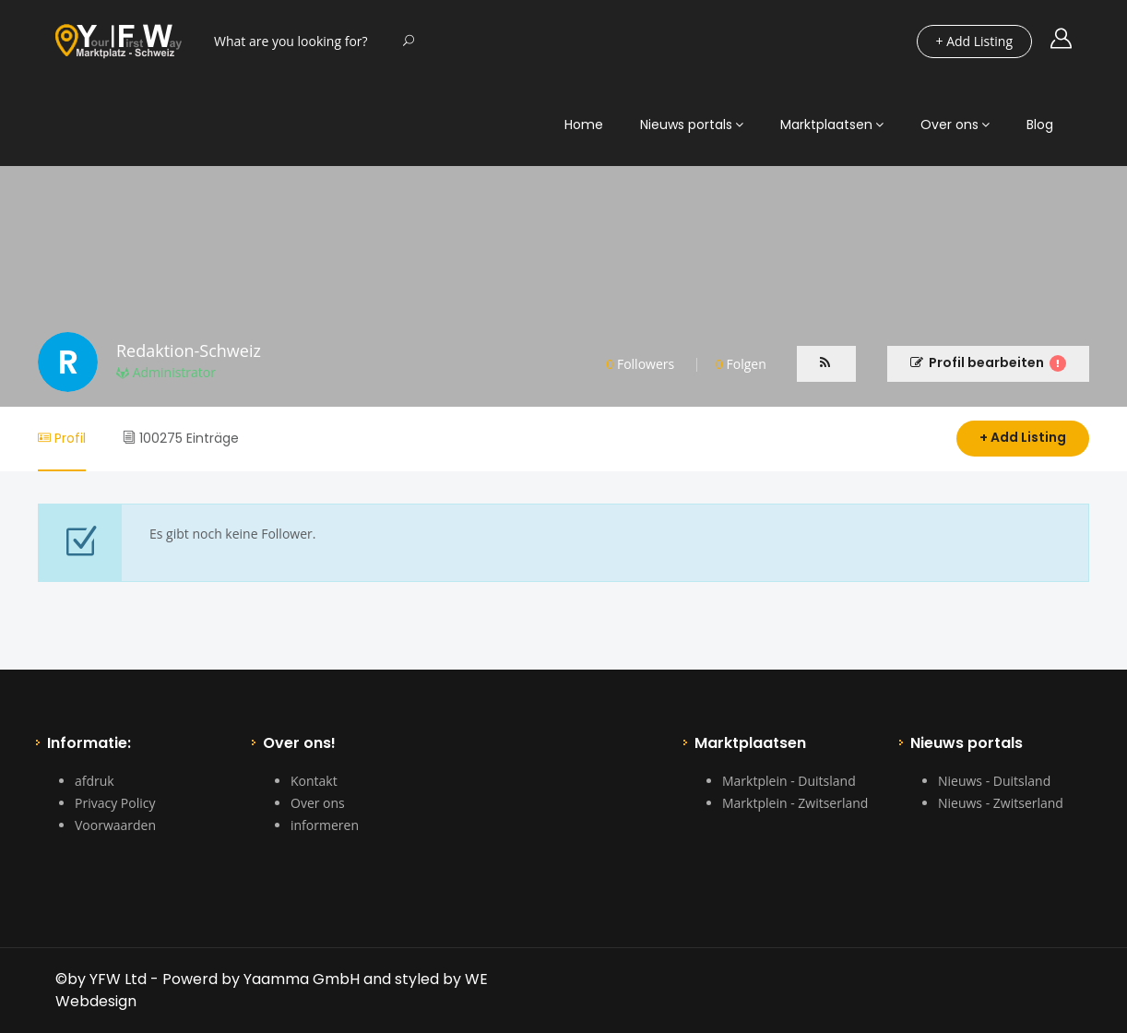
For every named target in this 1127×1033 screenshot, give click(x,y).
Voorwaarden (115, 825)
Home (583, 124)
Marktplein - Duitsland (789, 781)
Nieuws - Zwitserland (1000, 803)
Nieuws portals (686, 124)
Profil (62, 438)
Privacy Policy (115, 803)
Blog (1039, 124)
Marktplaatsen (826, 124)
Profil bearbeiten (988, 362)
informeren (325, 825)
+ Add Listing (1022, 437)
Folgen (741, 364)
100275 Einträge (181, 438)
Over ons (949, 124)
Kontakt (314, 781)
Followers (640, 364)
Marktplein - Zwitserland (795, 803)
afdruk (94, 781)
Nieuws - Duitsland (994, 781)
